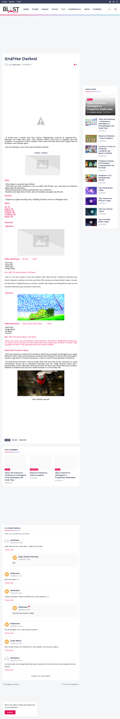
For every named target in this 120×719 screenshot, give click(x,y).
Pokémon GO (74, 9)
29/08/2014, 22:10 (16, 643)
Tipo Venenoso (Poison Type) (105, 199)
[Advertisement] (60, 34)
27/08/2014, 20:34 (16, 626)
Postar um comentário (40, 676)
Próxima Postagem (70, 684)
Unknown (15, 573)
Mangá (45, 9)
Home (4, 2)
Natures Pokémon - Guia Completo (39, 474)
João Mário (15, 641)
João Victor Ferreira (28, 557)
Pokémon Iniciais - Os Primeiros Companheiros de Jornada (106, 164)
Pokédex (97, 9)
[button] (110, 9)
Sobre (19, 2)
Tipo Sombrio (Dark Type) (104, 220)
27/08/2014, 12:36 (24, 559)
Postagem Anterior (12, 684)
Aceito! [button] (10, 712)
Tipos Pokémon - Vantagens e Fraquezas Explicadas (65, 475)
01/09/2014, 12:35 (24, 610)
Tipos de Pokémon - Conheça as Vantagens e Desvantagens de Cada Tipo (15, 476)
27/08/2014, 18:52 (16, 593)
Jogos (55, 9)
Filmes (35, 9)
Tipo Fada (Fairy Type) (105, 189)
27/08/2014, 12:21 (16, 576)
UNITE (87, 9)
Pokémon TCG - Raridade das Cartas (105, 177)
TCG (63, 9)
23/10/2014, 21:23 (16, 660)
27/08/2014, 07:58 (16, 543)
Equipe (12, 2)
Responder (9, 550)
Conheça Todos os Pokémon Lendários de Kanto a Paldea (106, 149)
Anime (26, 9)
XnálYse (22, 440)
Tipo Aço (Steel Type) (105, 210)
